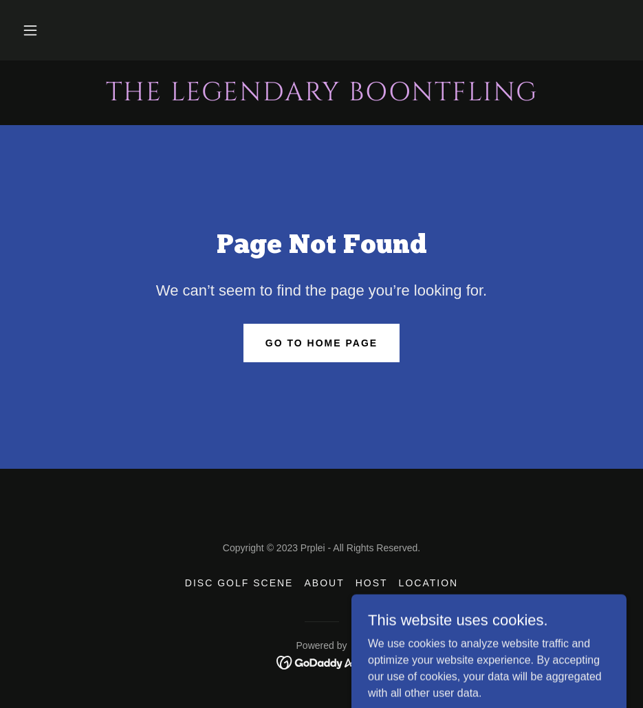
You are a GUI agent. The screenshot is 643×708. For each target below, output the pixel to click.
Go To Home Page (321, 343)
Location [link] (429, 582)
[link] (321, 96)
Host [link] (372, 582)
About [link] (324, 582)
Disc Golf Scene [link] (239, 582)
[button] (30, 30)
